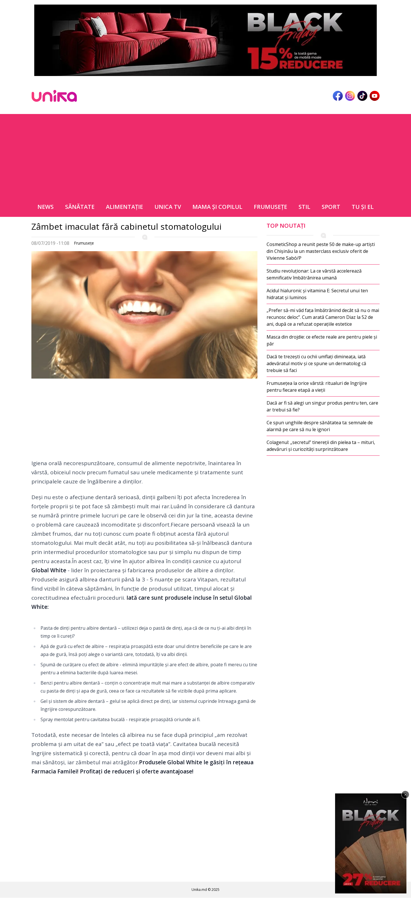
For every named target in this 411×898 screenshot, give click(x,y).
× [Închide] (405, 794)
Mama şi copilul (217, 207)
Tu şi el (363, 207)
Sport (331, 207)
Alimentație (124, 207)
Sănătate (79, 207)
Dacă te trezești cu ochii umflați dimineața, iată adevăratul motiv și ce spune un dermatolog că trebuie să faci (316, 363)
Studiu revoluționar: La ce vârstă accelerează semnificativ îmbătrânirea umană (314, 274)
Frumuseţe (270, 207)
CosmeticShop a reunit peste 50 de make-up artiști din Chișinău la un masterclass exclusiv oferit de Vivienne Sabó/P (321, 251)
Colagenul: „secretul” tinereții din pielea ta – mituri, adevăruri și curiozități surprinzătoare (321, 445)
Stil (304, 207)
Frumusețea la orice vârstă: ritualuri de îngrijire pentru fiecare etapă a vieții (317, 386)
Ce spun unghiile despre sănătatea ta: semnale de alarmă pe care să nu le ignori (320, 426)
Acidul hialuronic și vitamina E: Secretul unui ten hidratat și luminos (317, 294)
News (45, 207)
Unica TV (167, 207)
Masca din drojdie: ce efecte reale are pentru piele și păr (322, 340)
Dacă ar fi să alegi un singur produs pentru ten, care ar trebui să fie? (322, 406)
